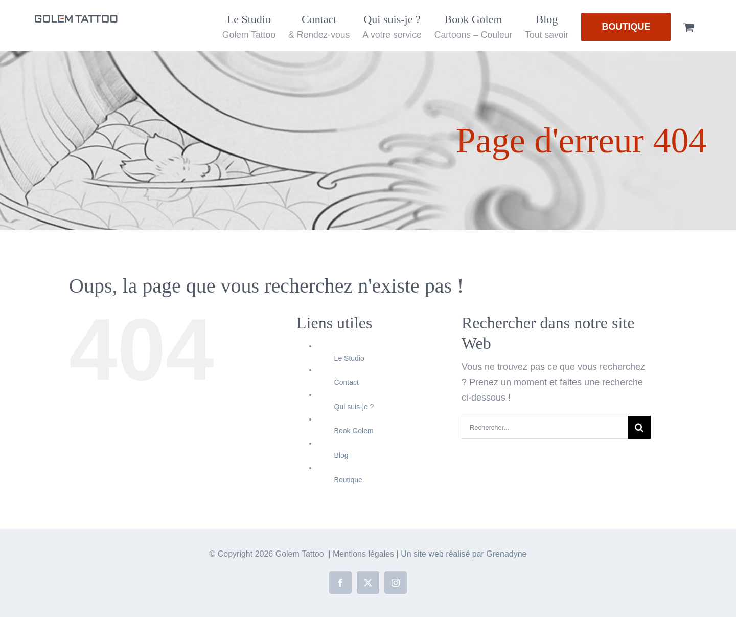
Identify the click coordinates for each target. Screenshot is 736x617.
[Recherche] (639, 427)
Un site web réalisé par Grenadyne (463, 553)
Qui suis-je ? (354, 407)
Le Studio (349, 358)
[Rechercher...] (545, 427)
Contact (346, 382)
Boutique (348, 480)
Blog (341, 455)
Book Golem (354, 431)
